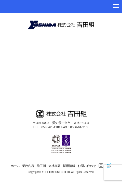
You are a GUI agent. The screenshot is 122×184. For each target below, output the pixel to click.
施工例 (41, 166)
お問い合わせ (87, 166)
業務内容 (28, 166)
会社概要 (54, 166)
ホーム (15, 166)
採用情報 (69, 166)
